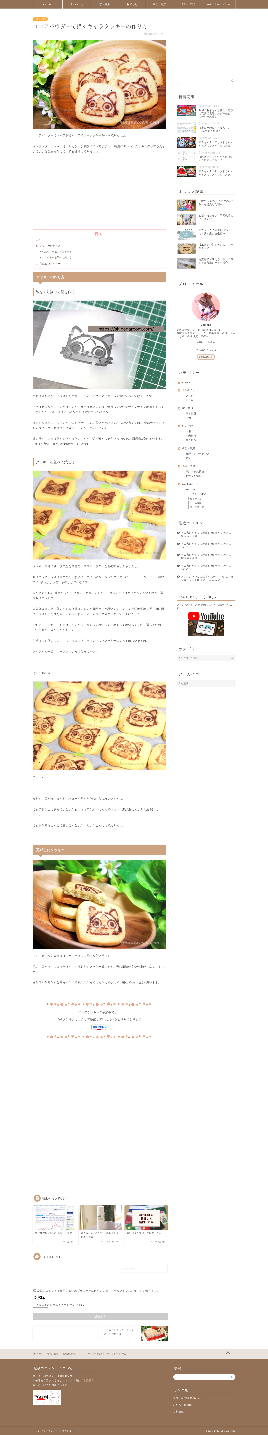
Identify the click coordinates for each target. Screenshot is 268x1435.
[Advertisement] (99, 197)
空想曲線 (178, 1411)
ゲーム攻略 (196, 503)
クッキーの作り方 (50, 245)
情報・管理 (188, 4)
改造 (188, 458)
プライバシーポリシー (46, 1431)
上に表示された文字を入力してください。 (60, 1305)
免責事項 (66, 1431)
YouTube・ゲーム (218, 4)
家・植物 (105, 4)
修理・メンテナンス (198, 453)
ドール (190, 400)
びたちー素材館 (182, 1405)
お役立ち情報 (40, 19)
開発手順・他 (197, 507)
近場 (188, 431)
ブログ (190, 395)
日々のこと (77, 4)
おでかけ (132, 4)
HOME (47, 4)
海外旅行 (191, 440)
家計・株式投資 (195, 471)
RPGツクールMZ (196, 494)
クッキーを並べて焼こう (58, 257)
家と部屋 (191, 413)
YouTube (191, 489)
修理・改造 (160, 4)
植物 (188, 418)
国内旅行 (191, 435)
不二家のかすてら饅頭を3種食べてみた (204, 532)
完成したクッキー (50, 263)
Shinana (186, 536)
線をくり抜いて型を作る (58, 251)
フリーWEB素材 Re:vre (187, 1398)
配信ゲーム (196, 499)
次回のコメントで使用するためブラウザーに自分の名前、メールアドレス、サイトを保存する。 (98, 1290)
